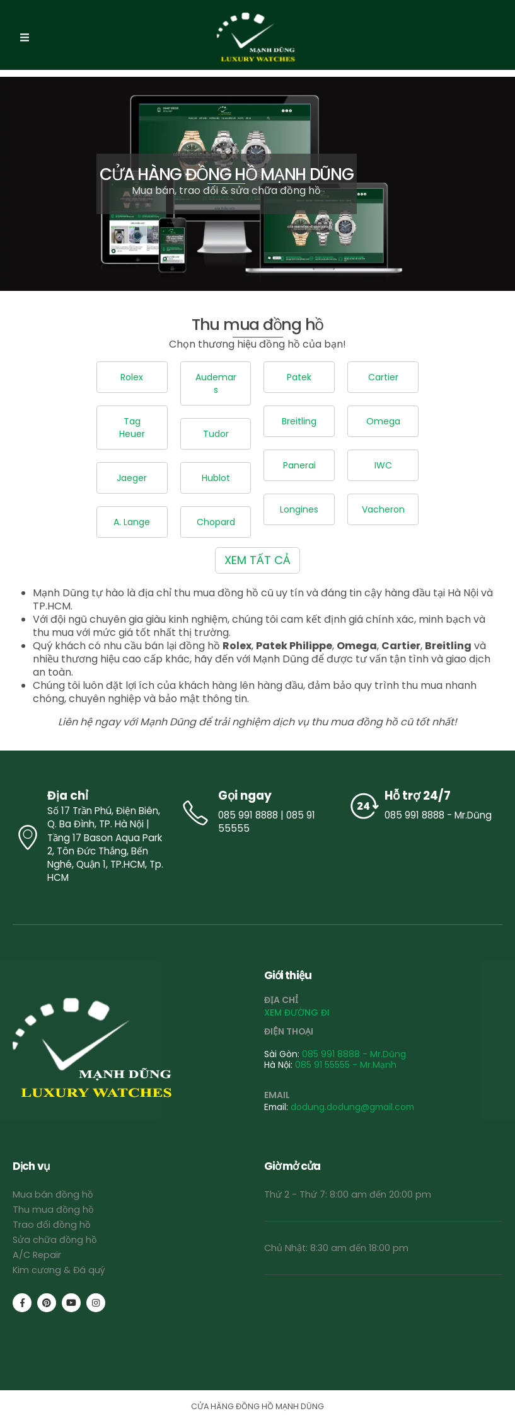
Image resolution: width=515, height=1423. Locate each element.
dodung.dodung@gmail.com (352, 1107)
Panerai (299, 465)
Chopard (216, 522)
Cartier (383, 377)
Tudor (216, 434)
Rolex (131, 377)
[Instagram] (95, 1302)
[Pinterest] (46, 1302)
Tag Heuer (132, 427)
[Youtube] (71, 1302)
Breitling (299, 421)
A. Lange (131, 522)
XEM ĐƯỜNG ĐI (297, 1012)
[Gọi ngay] (257, 812)
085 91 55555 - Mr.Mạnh (345, 1064)
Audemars (215, 383)
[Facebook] (22, 1302)
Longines (299, 509)
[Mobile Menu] (25, 37)
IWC (383, 465)
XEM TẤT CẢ (257, 560)
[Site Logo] (258, 38)
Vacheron (383, 509)
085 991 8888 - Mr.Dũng (354, 1054)
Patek (299, 377)
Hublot (216, 478)
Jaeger (132, 478)
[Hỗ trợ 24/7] (424, 806)
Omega (383, 421)
